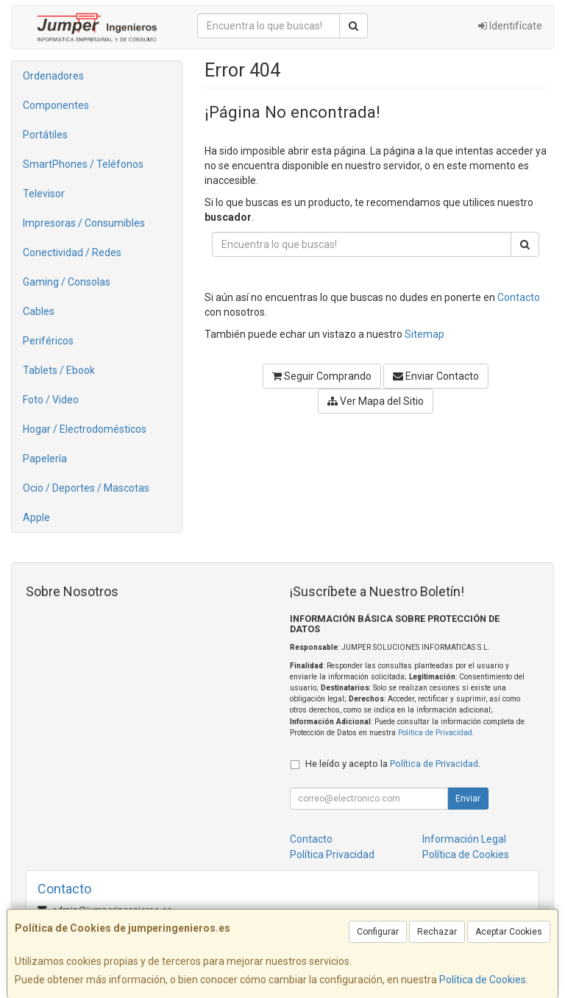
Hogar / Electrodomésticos (84, 429)
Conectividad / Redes (72, 252)
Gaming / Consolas (66, 282)
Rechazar (437, 932)
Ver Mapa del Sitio (375, 401)
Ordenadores (53, 76)
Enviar (467, 798)
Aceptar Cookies (508, 932)
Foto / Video (51, 400)
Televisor (44, 193)
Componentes (56, 105)
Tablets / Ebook (59, 370)
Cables (38, 311)
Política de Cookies (482, 979)
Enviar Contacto (436, 376)
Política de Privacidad (435, 733)
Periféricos (48, 341)
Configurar (378, 932)
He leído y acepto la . (392, 763)
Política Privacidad (332, 854)
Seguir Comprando (322, 376)
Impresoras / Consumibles (84, 223)
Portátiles (45, 135)
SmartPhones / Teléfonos (83, 164)
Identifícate (510, 26)
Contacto (518, 297)
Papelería (45, 458)
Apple (36, 517)
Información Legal (464, 839)
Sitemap (424, 334)
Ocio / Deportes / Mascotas (86, 488)
